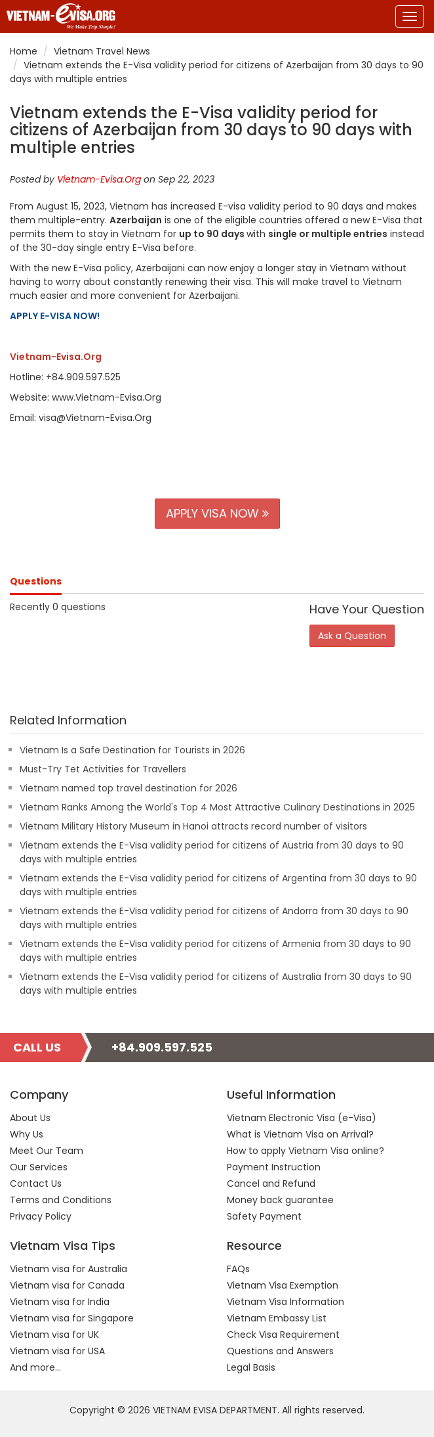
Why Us (26, 1134)
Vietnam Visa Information (285, 1301)
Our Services (39, 1167)
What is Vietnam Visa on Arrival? (300, 1134)
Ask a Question (352, 635)
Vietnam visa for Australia (68, 1268)
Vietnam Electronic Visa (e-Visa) (301, 1117)
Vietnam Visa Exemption (282, 1285)
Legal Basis (251, 1367)
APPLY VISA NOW (217, 513)
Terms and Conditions (60, 1199)
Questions (36, 581)
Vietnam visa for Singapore (72, 1318)
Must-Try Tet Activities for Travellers (103, 769)
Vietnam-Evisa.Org (99, 179)
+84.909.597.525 (161, 1047)
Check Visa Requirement (283, 1334)
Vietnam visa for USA (57, 1351)
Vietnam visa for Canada (67, 1285)
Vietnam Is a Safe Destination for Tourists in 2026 (132, 750)
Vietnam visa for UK (54, 1334)
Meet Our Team (46, 1150)
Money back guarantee (280, 1199)
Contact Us (36, 1183)
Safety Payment (264, 1216)
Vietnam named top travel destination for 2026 (128, 788)
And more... (35, 1367)
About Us (30, 1117)
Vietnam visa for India (59, 1301)
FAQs (238, 1268)
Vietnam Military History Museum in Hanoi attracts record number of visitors (193, 826)
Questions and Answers (280, 1351)
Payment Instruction (274, 1167)
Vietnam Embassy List (276, 1318)
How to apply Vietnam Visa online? (305, 1150)
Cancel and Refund (271, 1183)
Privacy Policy (40, 1216)
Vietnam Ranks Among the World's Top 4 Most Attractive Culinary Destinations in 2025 (217, 807)
